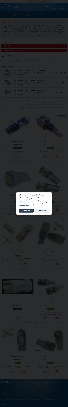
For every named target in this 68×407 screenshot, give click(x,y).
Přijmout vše (26, 210)
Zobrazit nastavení (24, 206)
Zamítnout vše (42, 210)
